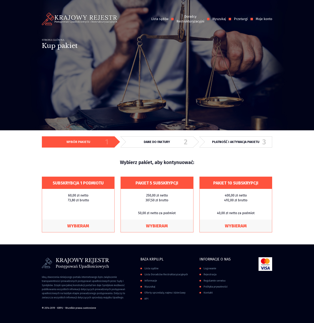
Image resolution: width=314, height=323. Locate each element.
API (146, 298)
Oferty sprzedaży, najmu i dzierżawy (164, 292)
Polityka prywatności (215, 286)
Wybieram (78, 226)
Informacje (150, 280)
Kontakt (208, 292)
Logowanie (209, 268)
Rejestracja (209, 274)
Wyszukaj (219, 19)
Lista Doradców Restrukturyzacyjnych (166, 274)
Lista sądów (159, 19)
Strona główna (53, 39)
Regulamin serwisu (214, 280)
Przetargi (241, 19)
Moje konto (264, 19)
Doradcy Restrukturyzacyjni (190, 19)
